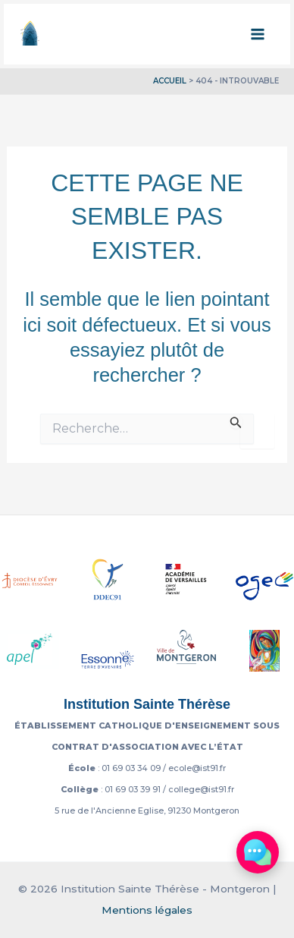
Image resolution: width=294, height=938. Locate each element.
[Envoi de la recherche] (236, 421)
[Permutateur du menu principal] (258, 34)
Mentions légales (147, 910)
